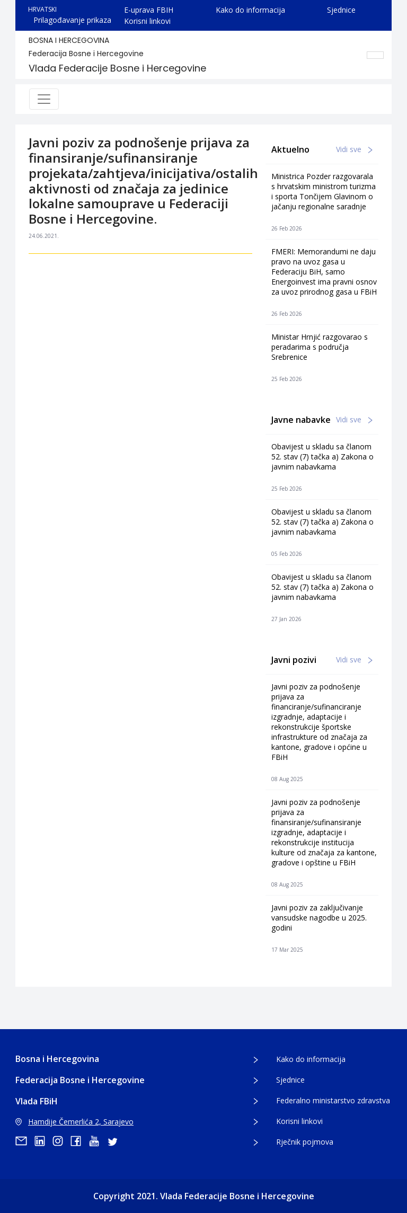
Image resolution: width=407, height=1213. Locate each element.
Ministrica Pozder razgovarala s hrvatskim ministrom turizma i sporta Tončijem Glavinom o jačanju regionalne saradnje (323, 191)
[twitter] (116, 1141)
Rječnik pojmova (304, 1142)
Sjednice (341, 10)
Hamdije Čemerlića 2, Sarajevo (74, 1122)
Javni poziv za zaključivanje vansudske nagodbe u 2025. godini (319, 917)
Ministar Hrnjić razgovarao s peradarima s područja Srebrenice (319, 347)
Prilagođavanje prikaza (72, 20)
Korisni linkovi (147, 21)
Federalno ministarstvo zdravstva (333, 1100)
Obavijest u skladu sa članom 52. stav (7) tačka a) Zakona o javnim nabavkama (322, 456)
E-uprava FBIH (148, 10)
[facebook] (79, 1141)
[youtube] (98, 1141)
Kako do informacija (250, 10)
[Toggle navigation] (44, 99)
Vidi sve (354, 149)
